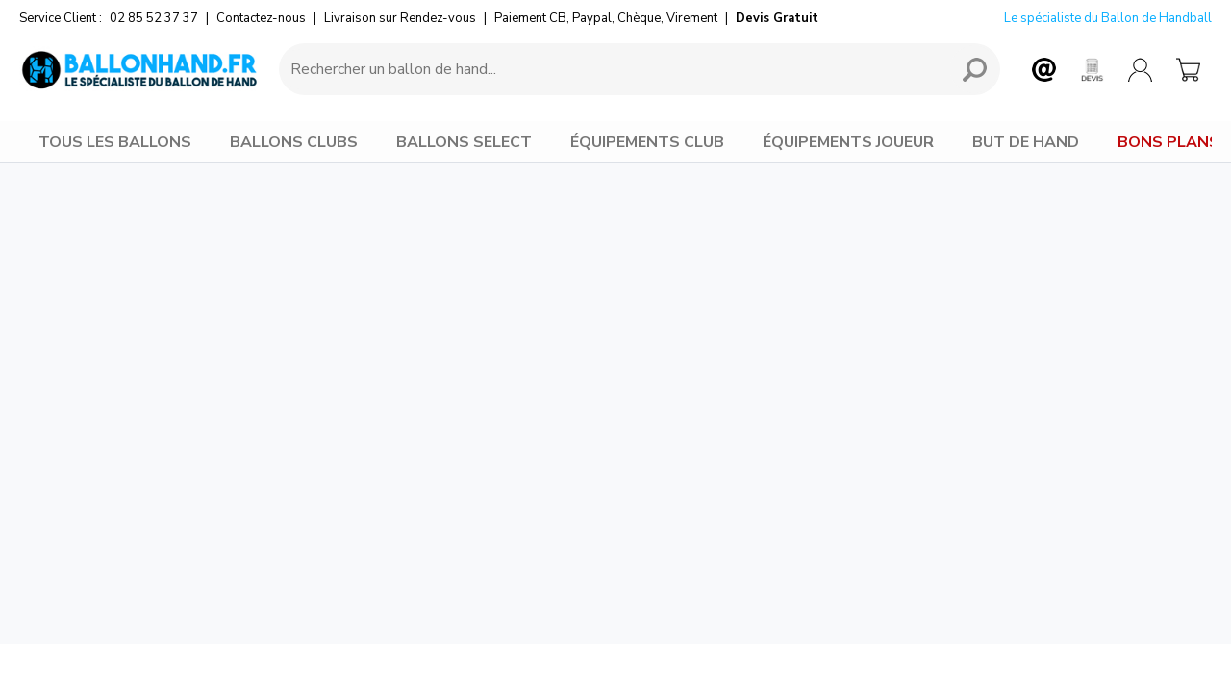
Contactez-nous (261, 18)
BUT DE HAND (1025, 142)
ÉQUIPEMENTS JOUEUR (848, 142)
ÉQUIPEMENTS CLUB (647, 142)
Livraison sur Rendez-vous (400, 18)
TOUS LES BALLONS (114, 142)
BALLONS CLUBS (294, 142)
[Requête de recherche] (611, 69)
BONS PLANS (1168, 142)
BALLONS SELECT (464, 142)
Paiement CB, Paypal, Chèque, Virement (605, 18)
